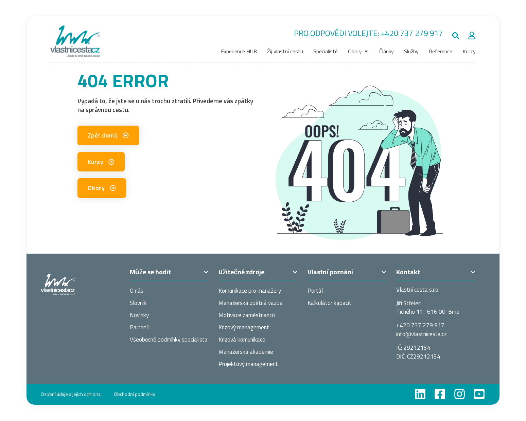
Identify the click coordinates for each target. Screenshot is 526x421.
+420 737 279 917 (412, 33)
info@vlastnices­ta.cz (421, 334)
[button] (455, 35)
